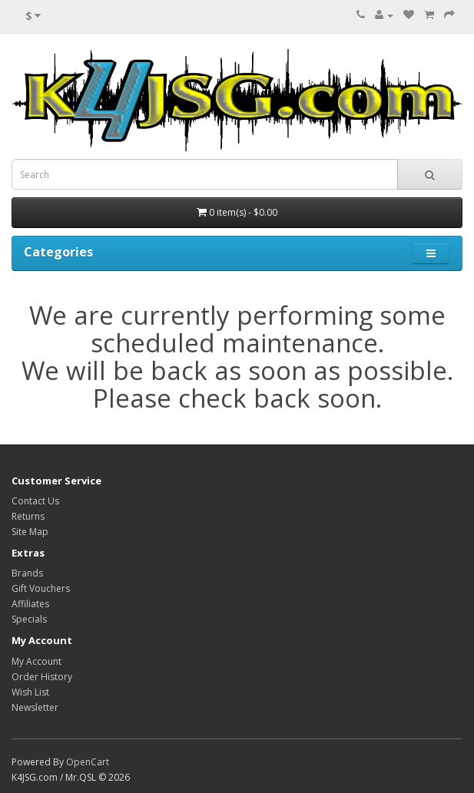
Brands (27, 573)
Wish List (30, 692)
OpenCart (87, 761)
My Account (36, 661)
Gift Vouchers (41, 588)
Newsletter (35, 707)
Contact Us (35, 500)
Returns (28, 516)
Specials (29, 619)
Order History (42, 676)
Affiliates (30, 603)
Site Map (30, 531)
